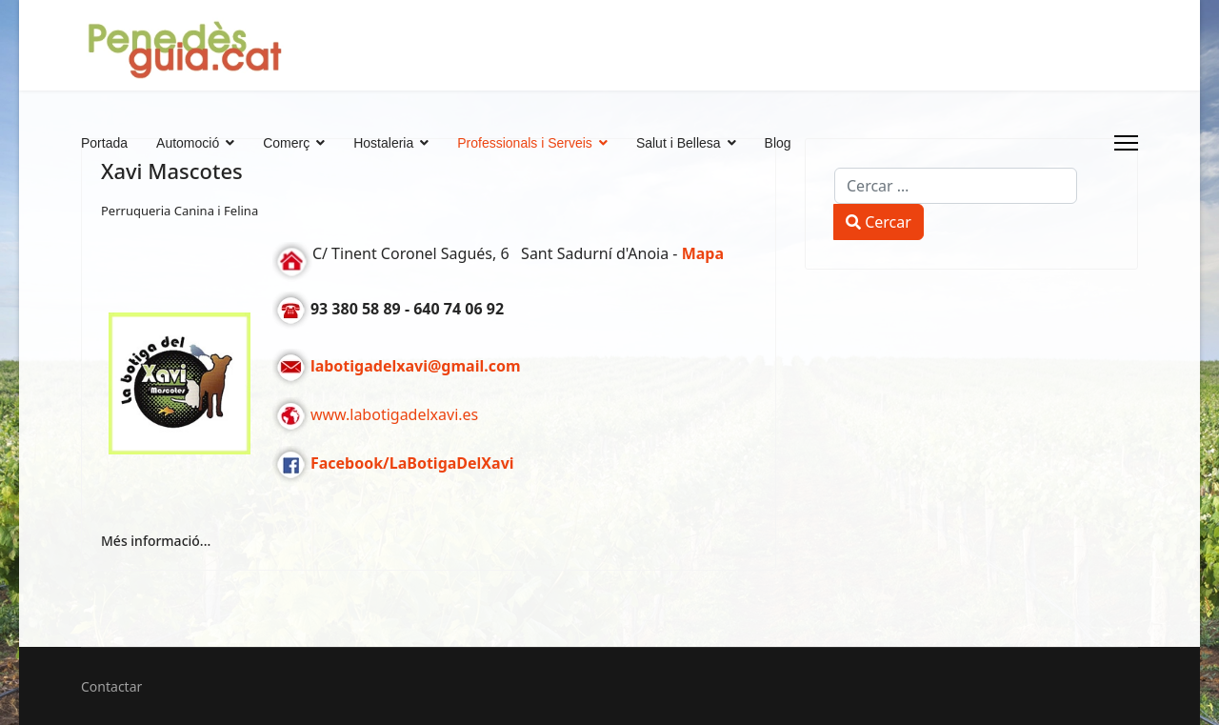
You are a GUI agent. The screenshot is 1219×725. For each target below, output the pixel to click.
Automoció (187, 143)
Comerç (286, 143)
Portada (104, 143)
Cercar (878, 221)
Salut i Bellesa (678, 143)
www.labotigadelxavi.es (394, 415)
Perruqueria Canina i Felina (179, 210)
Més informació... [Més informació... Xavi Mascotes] (155, 541)
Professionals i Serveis (524, 143)
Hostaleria (383, 143)
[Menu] (1126, 143)
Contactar (111, 686)
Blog (778, 143)
